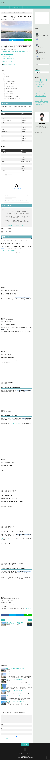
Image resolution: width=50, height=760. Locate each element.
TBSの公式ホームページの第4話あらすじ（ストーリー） (17, 225)
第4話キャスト (5, 73)
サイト (2, 732)
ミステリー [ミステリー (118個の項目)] (37, 93)
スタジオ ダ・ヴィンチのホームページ (8, 250)
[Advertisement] (16, 638)
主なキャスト (7, 74)
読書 (14, 7)
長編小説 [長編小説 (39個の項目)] (43, 104)
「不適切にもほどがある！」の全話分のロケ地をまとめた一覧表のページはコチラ (15, 51)
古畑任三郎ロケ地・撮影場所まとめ (12, 673)
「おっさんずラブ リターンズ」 (23, 541)
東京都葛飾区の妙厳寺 (8, 91)
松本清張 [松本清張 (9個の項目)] (37, 102)
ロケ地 (13, 19)
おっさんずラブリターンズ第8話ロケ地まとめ (14, 690)
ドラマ (7, 7)
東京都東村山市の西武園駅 (9, 86)
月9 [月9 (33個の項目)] (45, 97)
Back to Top (25, 744)
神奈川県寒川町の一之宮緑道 (9, 85)
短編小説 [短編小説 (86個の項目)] (46, 102)
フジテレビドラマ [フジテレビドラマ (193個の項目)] (38, 91)
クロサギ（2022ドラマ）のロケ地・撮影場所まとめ (15, 679)
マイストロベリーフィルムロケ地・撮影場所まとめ (15, 701)
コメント (2, 714)
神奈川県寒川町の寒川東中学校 (9, 83)
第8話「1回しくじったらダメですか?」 (9, 64)
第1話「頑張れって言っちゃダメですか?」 (9, 56)
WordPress (31, 757)
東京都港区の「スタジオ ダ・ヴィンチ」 (11, 81)
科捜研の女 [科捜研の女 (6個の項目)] (37, 104)
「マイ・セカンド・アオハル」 (14, 423)
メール (2, 728)
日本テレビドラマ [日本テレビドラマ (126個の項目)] (38, 97)
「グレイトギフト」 (14, 578)
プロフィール (19, 7)
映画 (11, 7)
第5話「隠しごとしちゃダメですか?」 (9, 59)
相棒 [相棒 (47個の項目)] (41, 102)
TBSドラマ (10, 19)
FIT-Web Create (22, 757)
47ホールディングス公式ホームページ (8, 538)
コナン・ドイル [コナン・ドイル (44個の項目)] (38, 84)
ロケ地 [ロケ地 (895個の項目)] (43, 93)
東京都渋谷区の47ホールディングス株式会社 (12, 96)
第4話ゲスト (7, 76)
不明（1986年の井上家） (8, 93)
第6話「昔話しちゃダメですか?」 (8, 61)
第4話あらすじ (5, 78)
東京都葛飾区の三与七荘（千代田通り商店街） (12, 95)
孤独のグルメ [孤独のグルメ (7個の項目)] (37, 95)
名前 (2, 724)
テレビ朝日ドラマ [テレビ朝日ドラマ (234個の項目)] (38, 86)
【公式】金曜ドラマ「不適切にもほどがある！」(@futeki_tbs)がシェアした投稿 (17, 200)
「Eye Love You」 (4, 578)
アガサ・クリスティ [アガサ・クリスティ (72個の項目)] (39, 82)
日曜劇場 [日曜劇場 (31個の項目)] (43, 95)
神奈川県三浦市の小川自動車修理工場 (10, 88)
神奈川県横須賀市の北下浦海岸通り (10, 90)
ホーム (3, 7)
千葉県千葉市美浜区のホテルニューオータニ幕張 (12, 98)
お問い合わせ (25, 7)
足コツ (3, 2)
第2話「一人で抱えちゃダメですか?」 (9, 58)
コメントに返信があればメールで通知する (16, 736)
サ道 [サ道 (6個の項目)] (43, 84)
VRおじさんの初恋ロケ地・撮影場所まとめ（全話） (15, 668)
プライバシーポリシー (27, 753)
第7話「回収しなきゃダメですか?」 (8, 62)
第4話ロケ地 (5, 79)
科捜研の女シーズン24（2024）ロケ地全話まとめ (15, 695)
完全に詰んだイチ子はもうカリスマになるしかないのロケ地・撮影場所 (18, 684)
